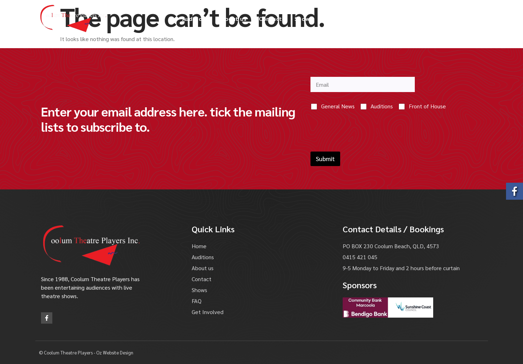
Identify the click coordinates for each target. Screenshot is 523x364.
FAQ (330, 18)
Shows (304, 18)
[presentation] (364, 147)
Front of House (427, 106)
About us (233, 18)
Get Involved (398, 18)
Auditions (195, 18)
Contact (270, 18)
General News (338, 106)
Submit (325, 159)
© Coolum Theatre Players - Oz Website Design (86, 352)
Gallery (358, 18)
